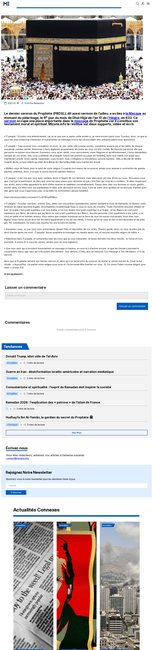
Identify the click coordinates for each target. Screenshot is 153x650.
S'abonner (16, 492)
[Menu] (148, 3)
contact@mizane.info (17, 458)
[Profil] (143, 3)
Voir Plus (76, 432)
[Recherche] (137, 3)
